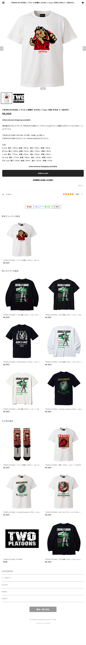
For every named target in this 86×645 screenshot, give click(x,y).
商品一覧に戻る (43, 609)
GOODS (5, 585)
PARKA (4, 592)
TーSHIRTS (6, 578)
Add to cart (43, 173)
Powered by (43, 623)
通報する (81, 185)
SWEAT (5, 599)
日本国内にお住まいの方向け (43, 180)
